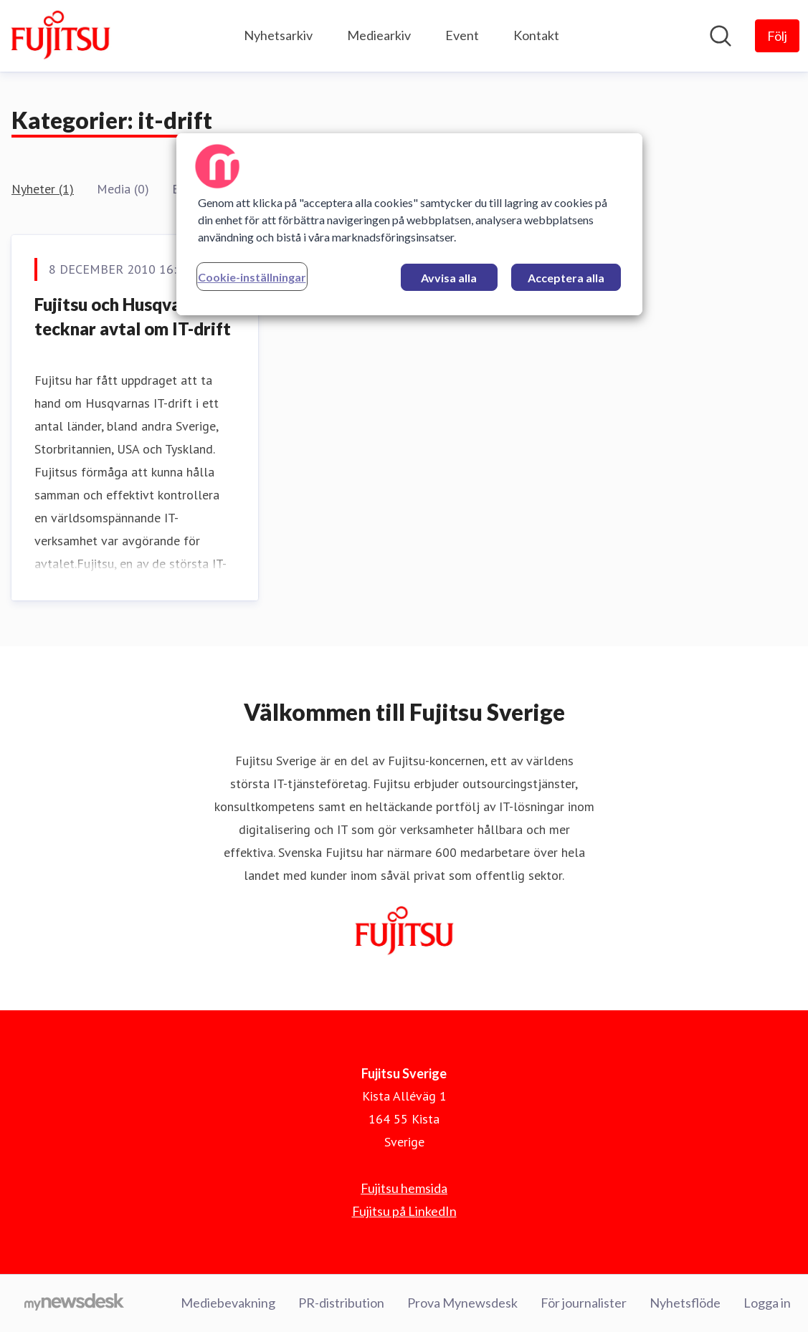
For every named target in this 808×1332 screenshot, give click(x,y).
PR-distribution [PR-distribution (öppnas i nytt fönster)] (341, 1303)
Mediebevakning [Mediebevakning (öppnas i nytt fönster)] (228, 1303)
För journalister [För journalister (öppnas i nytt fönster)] (584, 1303)
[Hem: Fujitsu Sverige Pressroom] (60, 36)
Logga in (767, 1303)
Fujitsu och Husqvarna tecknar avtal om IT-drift (132, 316)
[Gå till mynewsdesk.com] (74, 1303)
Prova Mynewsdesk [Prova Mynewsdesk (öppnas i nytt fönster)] (462, 1303)
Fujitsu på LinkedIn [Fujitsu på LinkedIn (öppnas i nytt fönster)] (404, 1211)
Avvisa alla (449, 277)
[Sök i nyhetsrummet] (720, 35)
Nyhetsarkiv (278, 35)
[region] (409, 224)
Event (462, 35)
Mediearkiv (379, 35)
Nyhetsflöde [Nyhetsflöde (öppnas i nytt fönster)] (685, 1303)
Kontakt (536, 35)
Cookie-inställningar (252, 277)
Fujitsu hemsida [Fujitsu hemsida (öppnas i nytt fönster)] (404, 1188)
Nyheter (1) (42, 189)
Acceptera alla (566, 277)
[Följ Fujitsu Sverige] (777, 35)
